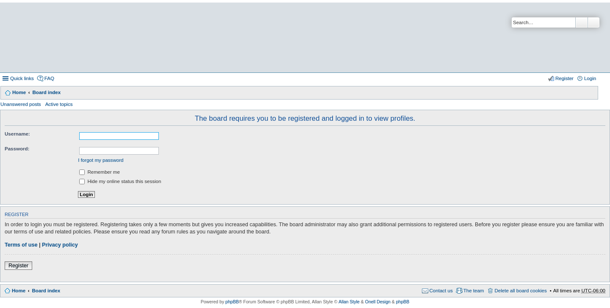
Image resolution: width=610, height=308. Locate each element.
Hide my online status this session (120, 181)
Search (581, 22)
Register (18, 266)
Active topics (59, 104)
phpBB (232, 301)
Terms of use (21, 245)
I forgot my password (100, 160)
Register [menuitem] (564, 78)
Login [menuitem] (590, 78)
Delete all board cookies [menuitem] (520, 290)
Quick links (22, 78)
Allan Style (349, 301)
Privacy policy (60, 245)
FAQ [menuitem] (49, 78)
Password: (17, 148)
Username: (17, 133)
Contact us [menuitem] (441, 290)
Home (19, 92)
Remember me (99, 172)
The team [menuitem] (473, 290)
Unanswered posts (20, 104)
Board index (46, 92)
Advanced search (593, 22)
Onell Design (378, 301)
